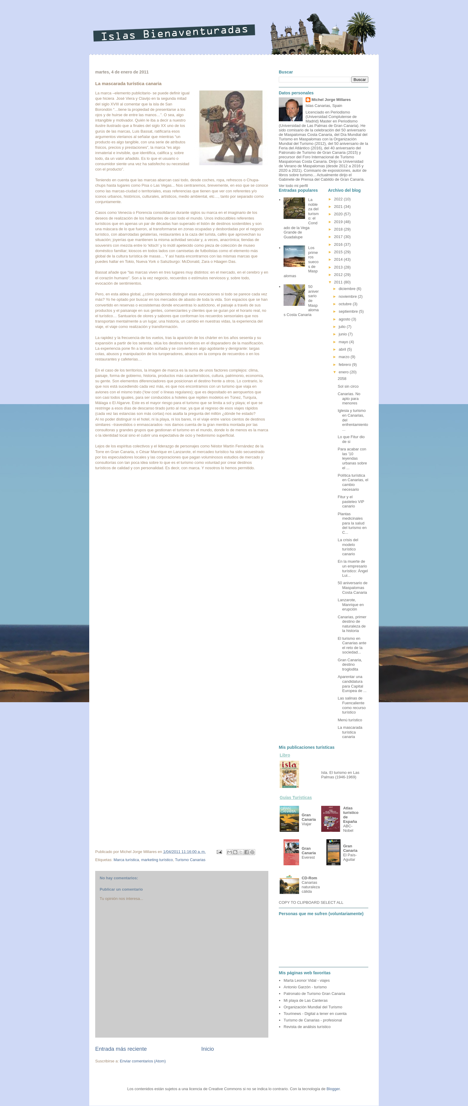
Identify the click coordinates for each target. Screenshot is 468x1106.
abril (343, 349)
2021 (339, 206)
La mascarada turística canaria (350, 732)
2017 (339, 236)
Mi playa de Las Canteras (305, 1000)
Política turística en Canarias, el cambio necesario (353, 482)
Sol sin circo (348, 386)
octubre (346, 304)
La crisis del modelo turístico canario (348, 547)
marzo (345, 357)
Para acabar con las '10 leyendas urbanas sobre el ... (352, 458)
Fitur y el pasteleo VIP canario (351, 501)
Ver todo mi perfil (293, 185)
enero (344, 372)
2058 (342, 378)
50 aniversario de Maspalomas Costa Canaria (352, 587)
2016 (339, 244)
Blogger (333, 1089)
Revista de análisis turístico (307, 1026)
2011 (339, 282)
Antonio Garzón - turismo (305, 987)
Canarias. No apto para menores (349, 398)
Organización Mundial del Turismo (313, 1007)
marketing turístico (157, 860)
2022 (339, 199)
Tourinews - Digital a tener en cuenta (315, 1013)
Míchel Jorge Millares (331, 99)
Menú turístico (350, 720)
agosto (345, 319)
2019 (339, 222)
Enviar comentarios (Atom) (143, 1061)
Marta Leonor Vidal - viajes (307, 980)
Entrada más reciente (121, 1049)
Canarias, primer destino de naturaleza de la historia (352, 624)
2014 (339, 259)
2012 (339, 274)
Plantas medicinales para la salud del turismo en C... (352, 523)
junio (343, 334)
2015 (339, 252)
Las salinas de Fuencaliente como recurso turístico (352, 705)
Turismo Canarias (190, 860)
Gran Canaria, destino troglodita (350, 664)
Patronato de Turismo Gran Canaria (314, 993)
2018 (339, 229)
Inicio (207, 1049)
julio (343, 326)
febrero (345, 364)
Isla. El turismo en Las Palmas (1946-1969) (340, 774)
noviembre (348, 296)
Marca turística (126, 860)
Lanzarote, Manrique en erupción (351, 604)
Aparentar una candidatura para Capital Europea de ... (352, 683)
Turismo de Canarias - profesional (313, 1020)
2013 (339, 267)
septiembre (349, 311)
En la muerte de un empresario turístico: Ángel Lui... (353, 568)
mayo (344, 342)
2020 (339, 214)
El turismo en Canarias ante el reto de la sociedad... (352, 645)
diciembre (348, 288)
